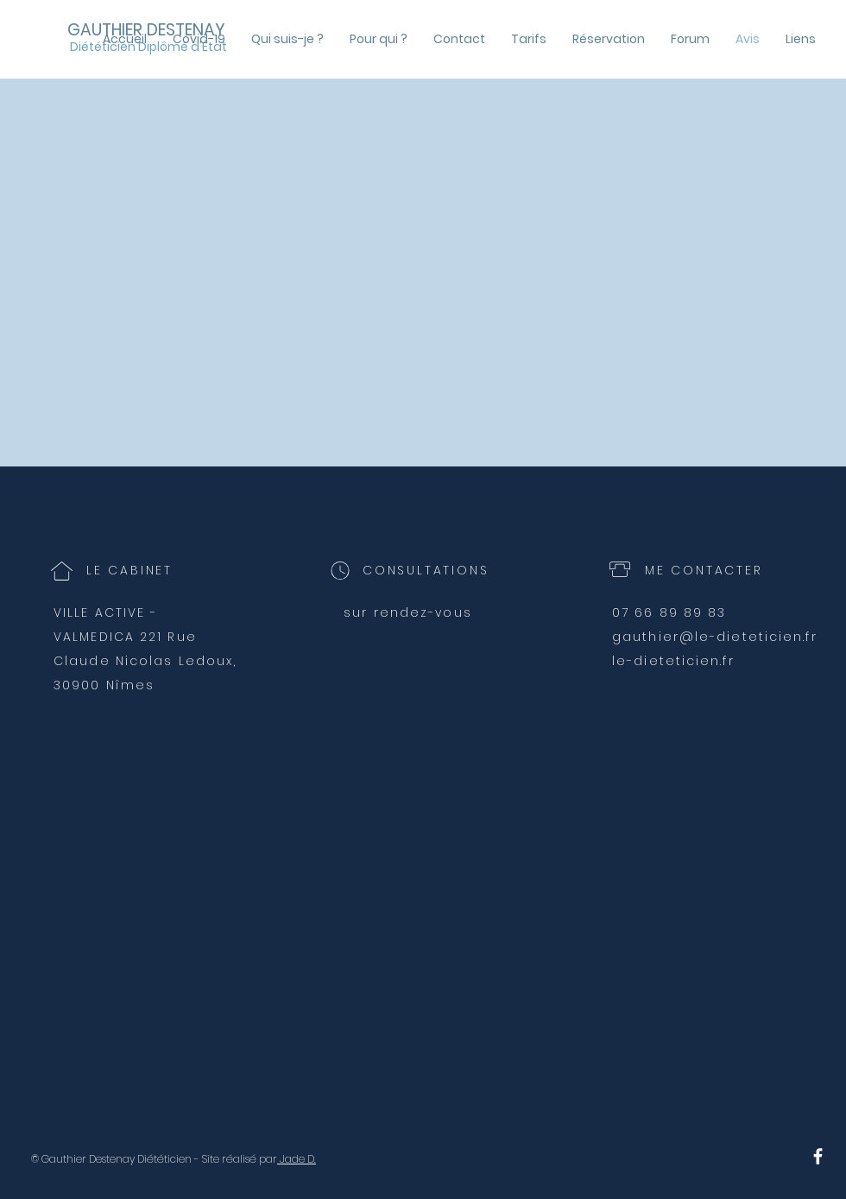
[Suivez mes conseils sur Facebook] (818, 1156)
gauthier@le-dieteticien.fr (715, 636)
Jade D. (296, 1158)
